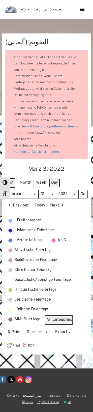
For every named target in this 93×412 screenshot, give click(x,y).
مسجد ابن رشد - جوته (41, 9)
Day (54, 182)
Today (40, 205)
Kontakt (13, 396)
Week (41, 182)
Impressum (55, 396)
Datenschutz (76, 396)
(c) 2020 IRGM (48, 402)
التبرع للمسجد (32, 396)
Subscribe (38, 332)
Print (14, 333)
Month (25, 182)
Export (63, 332)
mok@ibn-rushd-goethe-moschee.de (51, 126)
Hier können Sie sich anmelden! (36, 152)
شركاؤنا (27, 402)
